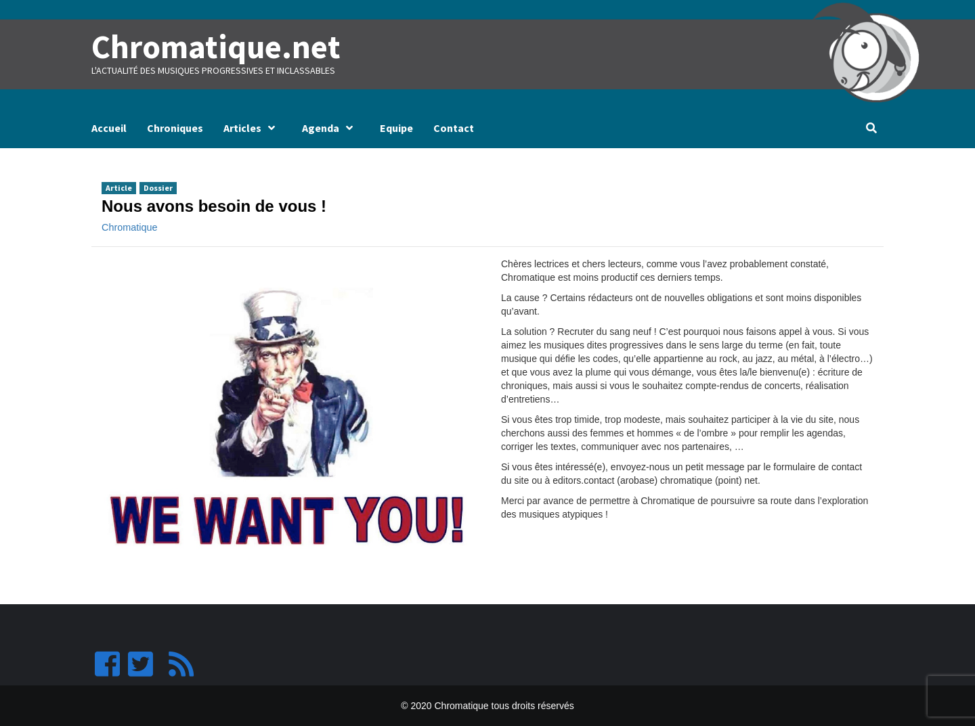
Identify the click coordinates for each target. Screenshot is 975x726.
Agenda (331, 127)
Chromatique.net (214, 46)
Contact (453, 127)
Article (119, 187)
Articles (252, 127)
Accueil (109, 127)
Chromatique (129, 226)
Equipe (396, 127)
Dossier (158, 187)
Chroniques (175, 127)
